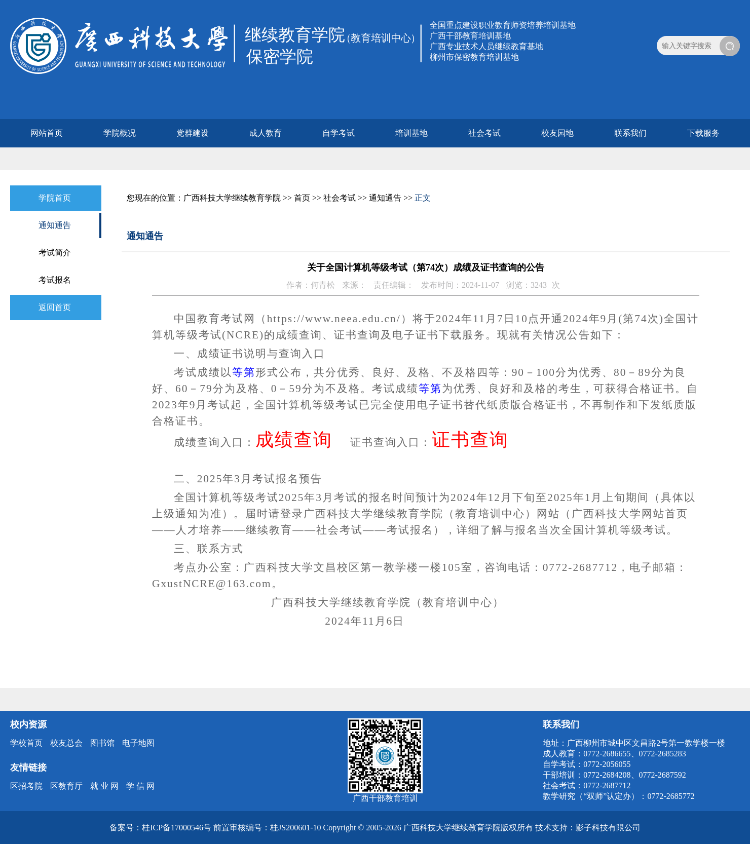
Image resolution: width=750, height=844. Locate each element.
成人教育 (265, 133)
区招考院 (26, 786)
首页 (302, 198)
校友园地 (557, 133)
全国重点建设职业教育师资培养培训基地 (503, 25)
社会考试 (484, 133)
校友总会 (66, 743)
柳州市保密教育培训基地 (474, 57)
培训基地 (411, 133)
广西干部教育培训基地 (470, 35)
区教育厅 (66, 786)
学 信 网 (140, 786)
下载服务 (703, 133)
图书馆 (102, 743)
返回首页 (55, 307)
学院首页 (55, 198)
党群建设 (192, 133)
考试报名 (55, 280)
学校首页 (26, 743)
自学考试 (338, 133)
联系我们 (630, 133)
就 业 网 (104, 786)
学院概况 (119, 133)
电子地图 (138, 743)
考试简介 (55, 252)
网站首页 (46, 133)
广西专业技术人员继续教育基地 (486, 46)
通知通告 (55, 225)
